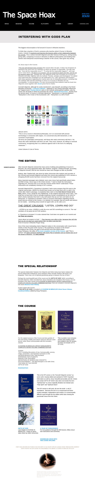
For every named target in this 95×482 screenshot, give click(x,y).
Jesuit (39, 84)
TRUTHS (27, 448)
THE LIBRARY (52, 448)
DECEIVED (25, 447)
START (17, 447)
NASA (20, 447)
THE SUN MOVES (33, 448)
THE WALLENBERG (43, 448)
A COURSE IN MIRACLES (62, 448)
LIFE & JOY (71, 448)
